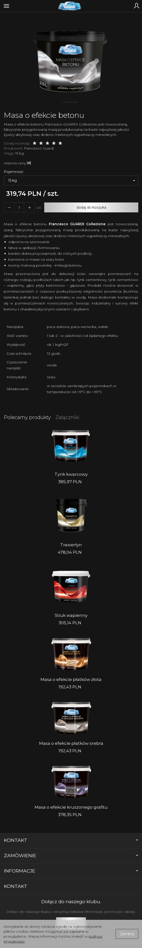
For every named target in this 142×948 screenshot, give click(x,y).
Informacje (71, 871)
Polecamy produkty (27, 417)
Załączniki (67, 417)
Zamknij (127, 934)
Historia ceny (17, 163)
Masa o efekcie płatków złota (71, 679)
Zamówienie (71, 855)
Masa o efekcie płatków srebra (71, 743)
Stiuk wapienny (71, 615)
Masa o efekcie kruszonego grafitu (71, 807)
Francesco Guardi (39, 148)
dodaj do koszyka (91, 207)
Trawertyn (71, 544)
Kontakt (71, 840)
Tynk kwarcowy (71, 474)
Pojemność (13, 172)
